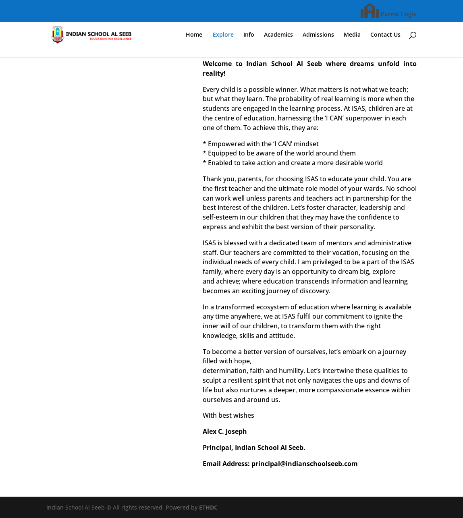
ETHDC (208, 507)
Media (352, 35)
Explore (223, 35)
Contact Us (385, 35)
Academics (278, 35)
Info (248, 35)
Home (194, 35)
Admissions (318, 35)
